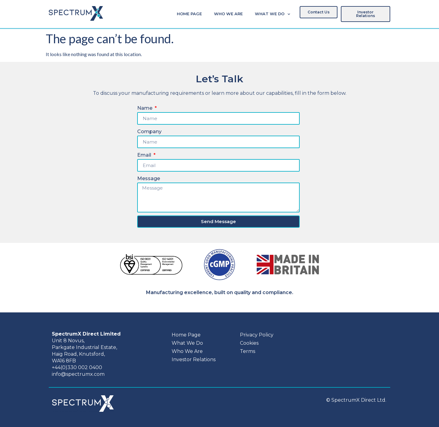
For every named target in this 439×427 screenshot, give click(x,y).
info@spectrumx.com (78, 374)
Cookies (249, 343)
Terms (247, 351)
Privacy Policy (256, 335)
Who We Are (228, 14)
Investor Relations (194, 359)
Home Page (189, 14)
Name (145, 108)
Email (144, 155)
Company (149, 131)
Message (148, 178)
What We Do (272, 14)
